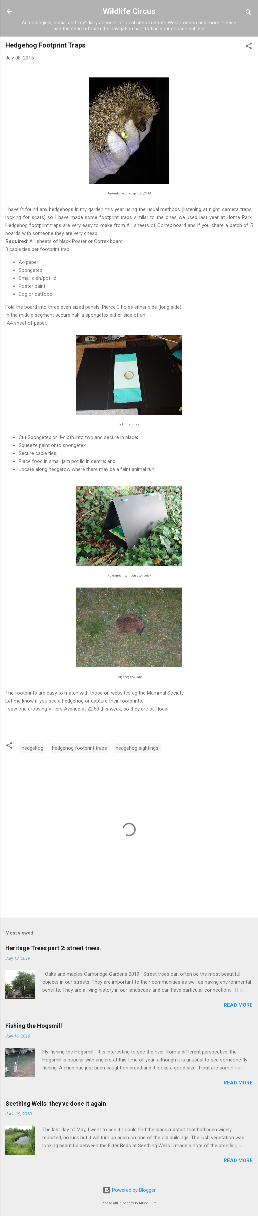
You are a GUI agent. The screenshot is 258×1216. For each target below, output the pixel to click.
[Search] (249, 13)
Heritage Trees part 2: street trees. (53, 947)
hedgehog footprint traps (79, 748)
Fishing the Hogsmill (33, 1025)
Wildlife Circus (129, 11)
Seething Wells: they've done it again (55, 1103)
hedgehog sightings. (137, 748)
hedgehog (32, 748)
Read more (238, 1005)
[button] (249, 47)
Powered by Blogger (129, 1190)
